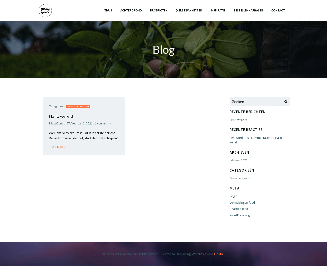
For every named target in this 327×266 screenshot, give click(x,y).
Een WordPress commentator (249, 138)
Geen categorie (78, 106)
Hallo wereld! (238, 120)
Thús (108, 10)
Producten (158, 10)
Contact (278, 10)
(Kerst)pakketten (189, 10)
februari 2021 (238, 160)
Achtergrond (131, 10)
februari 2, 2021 (83, 124)
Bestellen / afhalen (248, 10)
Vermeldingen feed (242, 203)
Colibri (219, 254)
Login (233, 196)
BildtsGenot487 (59, 124)
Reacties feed (238, 209)
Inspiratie (217, 10)
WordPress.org (239, 215)
